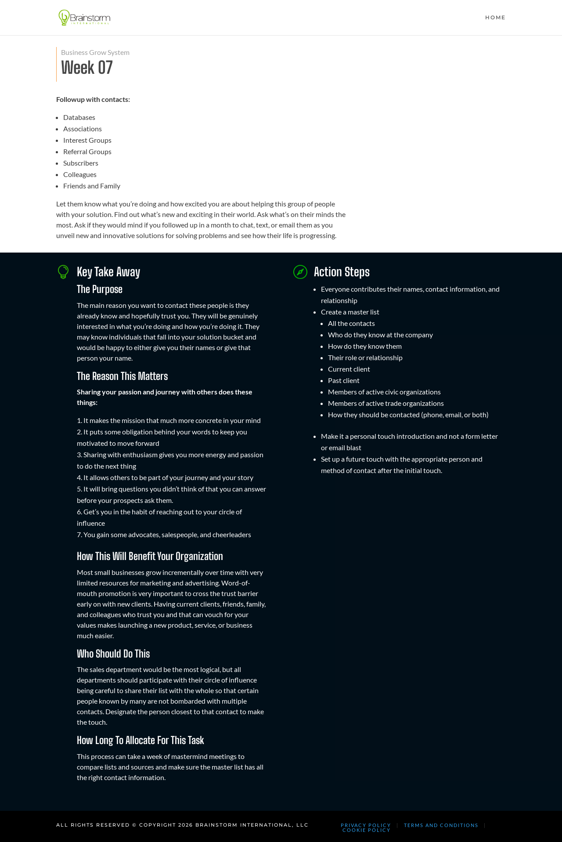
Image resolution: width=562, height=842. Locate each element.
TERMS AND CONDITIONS (441, 825)
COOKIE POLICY (366, 830)
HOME (495, 17)
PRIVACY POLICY (366, 825)
